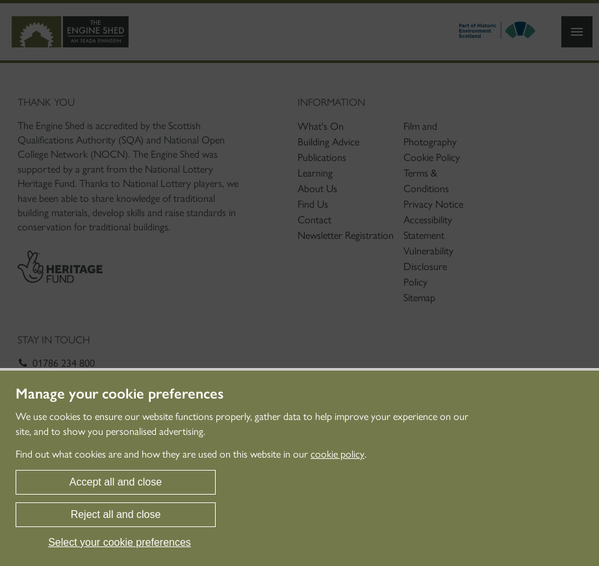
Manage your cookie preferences (119, 394)
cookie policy (337, 454)
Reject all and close (116, 514)
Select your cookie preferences (119, 542)
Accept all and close (116, 481)
